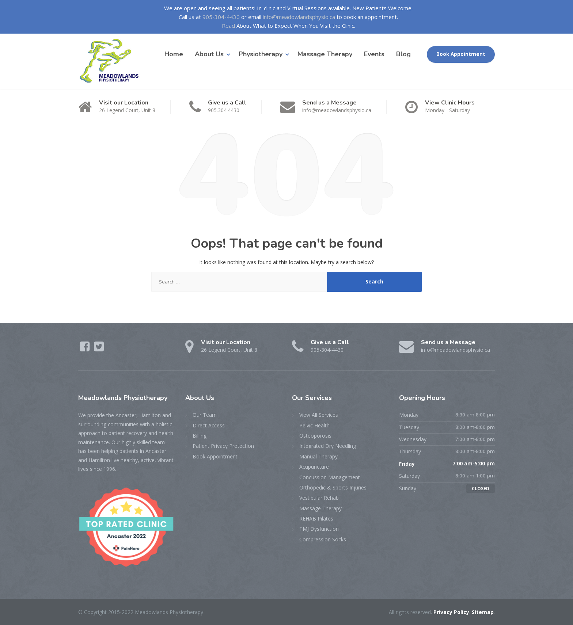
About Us (209, 54)
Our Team (205, 414)
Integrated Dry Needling (327, 445)
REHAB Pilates (316, 518)
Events (374, 54)
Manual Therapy (318, 456)
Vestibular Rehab (319, 497)
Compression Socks (322, 539)
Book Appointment (460, 54)
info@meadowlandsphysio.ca (299, 16)
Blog (403, 54)
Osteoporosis (315, 435)
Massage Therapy (324, 54)
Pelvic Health (314, 425)
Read (228, 25)
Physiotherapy (260, 54)
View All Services (318, 414)
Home (173, 54)
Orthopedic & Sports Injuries (333, 487)
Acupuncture (314, 466)
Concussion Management (329, 477)
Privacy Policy (451, 612)
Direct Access (209, 425)
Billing (199, 435)
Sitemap (483, 612)
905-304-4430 (221, 16)
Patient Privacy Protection (223, 445)
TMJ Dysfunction (319, 528)
